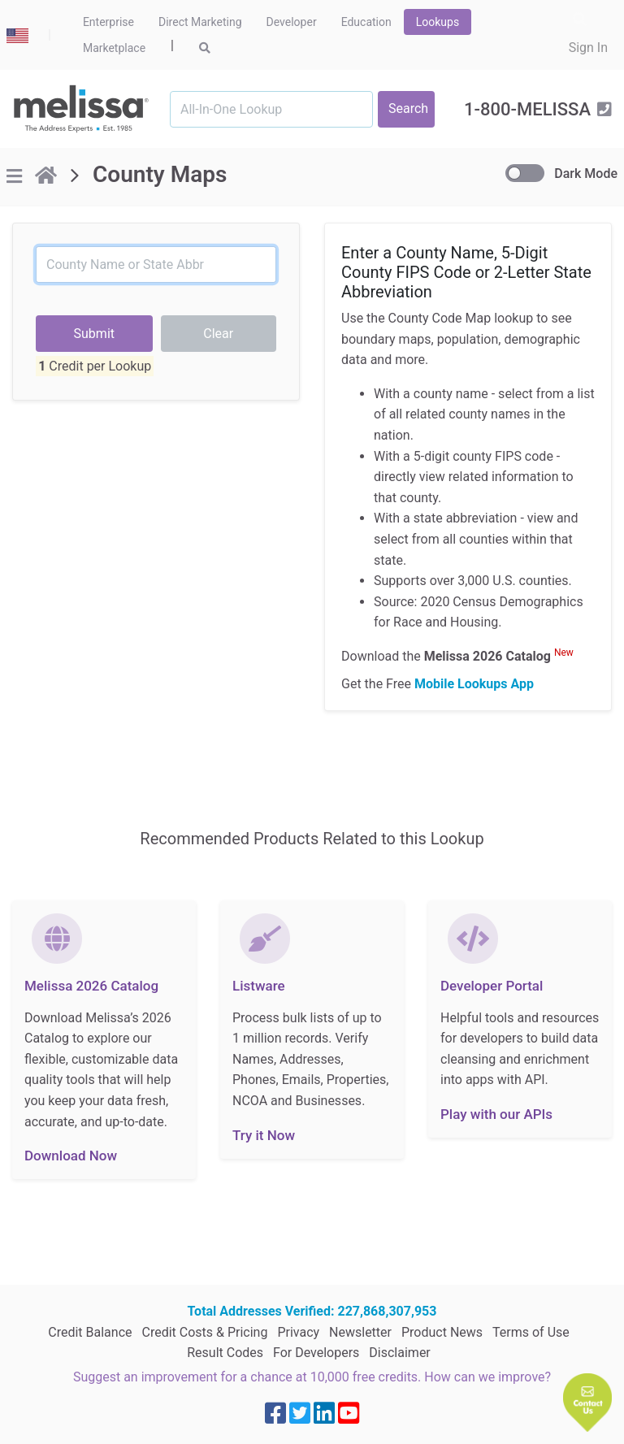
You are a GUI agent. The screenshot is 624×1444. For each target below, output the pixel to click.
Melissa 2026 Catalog (91, 986)
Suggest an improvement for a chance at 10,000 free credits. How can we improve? (312, 1377)
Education (366, 21)
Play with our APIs (496, 1114)
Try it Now (263, 1135)
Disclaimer (399, 1352)
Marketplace (114, 47)
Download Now (70, 1155)
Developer (291, 21)
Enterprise (108, 21)
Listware (258, 986)
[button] (587, 1402)
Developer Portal (491, 986)
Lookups (437, 21)
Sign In (588, 47)
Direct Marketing (200, 21)
